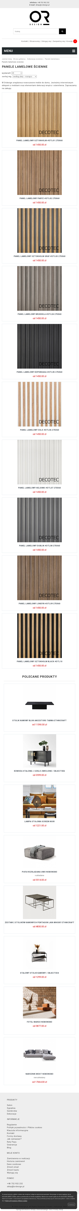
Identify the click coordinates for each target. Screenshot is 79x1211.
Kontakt (24, 41)
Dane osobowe (14, 1164)
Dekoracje (11, 1114)
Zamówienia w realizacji (18, 1158)
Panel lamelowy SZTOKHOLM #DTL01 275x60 (39, 140)
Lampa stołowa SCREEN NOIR (39, 821)
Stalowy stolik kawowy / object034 (39, 973)
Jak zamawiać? (14, 1139)
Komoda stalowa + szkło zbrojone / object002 (39, 771)
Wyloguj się (12, 1173)
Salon (9, 1105)
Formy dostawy (14, 1136)
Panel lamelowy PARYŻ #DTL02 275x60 (40, 198)
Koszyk (70, 41)
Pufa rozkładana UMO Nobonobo (39, 872)
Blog (9, 1147)
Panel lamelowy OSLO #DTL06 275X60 (39, 430)
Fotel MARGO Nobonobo (39, 1022)
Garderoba (12, 1111)
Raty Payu (11, 1142)
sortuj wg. (7, 76)
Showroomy (35, 41)
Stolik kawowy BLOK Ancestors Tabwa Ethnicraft (39, 720)
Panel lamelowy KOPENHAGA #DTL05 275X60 (39, 372)
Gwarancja (12, 1145)
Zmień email (13, 1167)
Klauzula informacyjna (17, 1130)
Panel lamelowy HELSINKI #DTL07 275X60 (39, 488)
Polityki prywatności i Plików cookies (24, 1127)
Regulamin (12, 1125)
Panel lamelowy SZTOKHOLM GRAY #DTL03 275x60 (39, 256)
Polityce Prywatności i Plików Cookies (16, 1200)
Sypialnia (11, 1108)
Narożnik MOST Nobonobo (39, 1074)
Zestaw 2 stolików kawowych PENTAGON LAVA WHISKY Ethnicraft (39, 922)
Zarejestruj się (59, 41)
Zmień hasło (13, 1170)
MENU (39, 51)
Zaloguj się (46, 41)
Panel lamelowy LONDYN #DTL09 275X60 (39, 604)
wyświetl (6, 73)
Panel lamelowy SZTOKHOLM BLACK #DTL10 (39, 661)
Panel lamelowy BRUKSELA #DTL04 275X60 (39, 314)
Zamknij (71, 1204)
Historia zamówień (16, 1161)
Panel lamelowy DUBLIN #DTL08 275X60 (39, 546)
